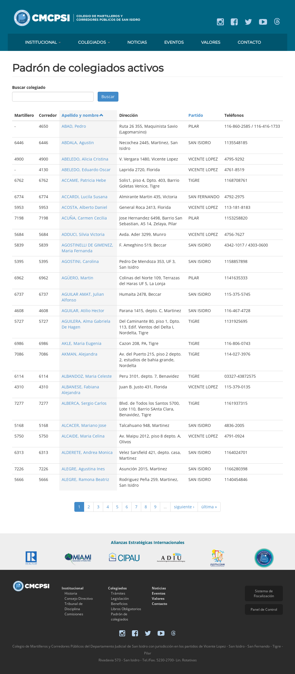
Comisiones (74, 614)
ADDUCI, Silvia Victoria (83, 234)
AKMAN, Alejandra (79, 354)
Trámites (118, 593)
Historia (71, 593)
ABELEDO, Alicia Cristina (85, 159)
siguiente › (184, 506)
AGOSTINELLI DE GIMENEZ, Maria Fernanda (87, 247)
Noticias (137, 42)
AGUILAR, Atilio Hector (83, 310)
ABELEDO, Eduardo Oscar (86, 169)
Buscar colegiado (29, 87)
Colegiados (94, 42)
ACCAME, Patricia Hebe (84, 180)
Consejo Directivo (79, 598)
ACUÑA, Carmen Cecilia (84, 218)
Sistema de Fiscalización (264, 593)
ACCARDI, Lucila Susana (84, 196)
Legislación (120, 598)
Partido (195, 115)
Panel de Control (264, 609)
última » (209, 506)
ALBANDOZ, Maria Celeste (87, 376)
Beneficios (119, 603)
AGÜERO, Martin (77, 277)
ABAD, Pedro (74, 126)
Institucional (43, 42)
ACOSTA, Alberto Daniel (84, 207)
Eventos (174, 42)
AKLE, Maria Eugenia (81, 343)
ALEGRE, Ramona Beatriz (85, 479)
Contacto (249, 42)
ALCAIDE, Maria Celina (83, 436)
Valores (210, 42)
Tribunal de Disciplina (74, 606)
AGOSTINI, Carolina (80, 261)
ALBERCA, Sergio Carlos (84, 403)
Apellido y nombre (83, 115)
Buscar (108, 96)
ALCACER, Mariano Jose (84, 425)
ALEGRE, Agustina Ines (83, 468)
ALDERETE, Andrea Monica (87, 452)
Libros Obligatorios (126, 608)
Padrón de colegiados (119, 617)
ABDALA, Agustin (78, 142)
